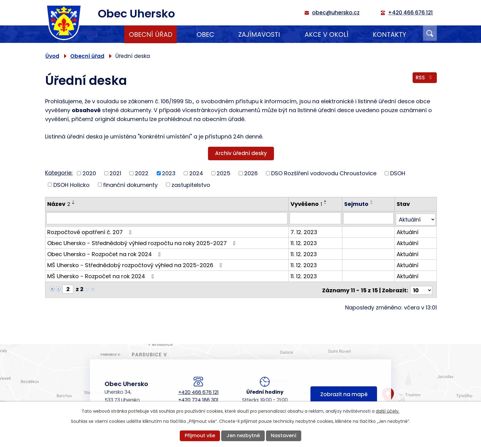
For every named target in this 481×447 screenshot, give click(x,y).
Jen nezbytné (243, 435)
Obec (205, 34)
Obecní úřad (150, 34)
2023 (168, 173)
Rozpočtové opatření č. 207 (90, 230)
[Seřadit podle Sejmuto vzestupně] (372, 201)
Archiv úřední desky (241, 153)
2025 (223, 173)
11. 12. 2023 (304, 241)
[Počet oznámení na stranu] (421, 287)
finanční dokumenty (130, 184)
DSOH (397, 173)
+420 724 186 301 (198, 396)
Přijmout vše (200, 435)
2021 (115, 173)
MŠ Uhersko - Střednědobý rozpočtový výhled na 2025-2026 (136, 263)
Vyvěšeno (306, 204)
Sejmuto (356, 204)
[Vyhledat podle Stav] (416, 218)
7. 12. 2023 (304, 230)
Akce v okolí (326, 34)
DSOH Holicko (71, 184)
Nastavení (283, 435)
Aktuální (408, 230)
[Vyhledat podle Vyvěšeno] (315, 218)
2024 (196, 173)
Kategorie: (59, 172)
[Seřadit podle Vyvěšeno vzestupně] (325, 201)
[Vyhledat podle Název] (167, 218)
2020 (89, 173)
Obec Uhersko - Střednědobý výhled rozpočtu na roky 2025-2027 (142, 241)
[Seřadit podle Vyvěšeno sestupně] (325, 203)
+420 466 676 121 (198, 389)
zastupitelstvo (190, 184)
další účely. (387, 411)
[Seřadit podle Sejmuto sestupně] (372, 203)
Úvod (99, 34)
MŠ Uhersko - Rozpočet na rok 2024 (101, 274)
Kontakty (389, 34)
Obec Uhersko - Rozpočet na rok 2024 (105, 252)
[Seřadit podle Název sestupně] (73, 203)
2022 (141, 173)
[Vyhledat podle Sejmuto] (369, 218)
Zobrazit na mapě (343, 392)
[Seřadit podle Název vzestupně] (73, 201)
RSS (424, 78)
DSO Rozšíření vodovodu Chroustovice (323, 173)
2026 (251, 173)
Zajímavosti (259, 34)
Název (58, 204)
